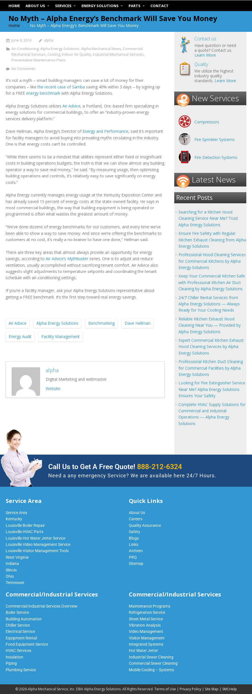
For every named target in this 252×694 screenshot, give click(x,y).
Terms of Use (165, 689)
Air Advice (71, 106)
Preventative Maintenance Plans (38, 60)
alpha (48, 40)
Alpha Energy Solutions (59, 48)
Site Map (212, 689)
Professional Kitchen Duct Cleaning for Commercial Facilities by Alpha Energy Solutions (210, 368)
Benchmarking (101, 323)
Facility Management (60, 336)
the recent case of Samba (61, 87)
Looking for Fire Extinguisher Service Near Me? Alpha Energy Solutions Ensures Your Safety (211, 389)
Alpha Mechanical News (101, 48)
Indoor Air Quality (76, 54)
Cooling (53, 54)
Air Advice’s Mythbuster (67, 258)
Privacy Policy (190, 689)
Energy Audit (20, 336)
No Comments (23, 68)
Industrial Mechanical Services (118, 54)
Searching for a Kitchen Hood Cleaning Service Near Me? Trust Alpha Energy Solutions (208, 218)
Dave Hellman (137, 323)
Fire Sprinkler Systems (214, 139)
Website (53, 388)
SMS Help (229, 689)
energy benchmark (43, 93)
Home (14, 25)
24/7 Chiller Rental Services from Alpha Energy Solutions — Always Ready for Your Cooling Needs (209, 304)
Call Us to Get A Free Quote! (115, 467)
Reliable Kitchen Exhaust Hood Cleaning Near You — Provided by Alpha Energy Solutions (209, 325)
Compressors (206, 122)
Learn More (205, 55)
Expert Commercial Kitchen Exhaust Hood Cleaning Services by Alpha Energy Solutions (211, 346)
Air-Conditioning (25, 48)
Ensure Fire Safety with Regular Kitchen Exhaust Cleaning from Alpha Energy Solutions (212, 240)
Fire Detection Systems (215, 157)
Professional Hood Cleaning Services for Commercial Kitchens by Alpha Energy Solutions (212, 261)
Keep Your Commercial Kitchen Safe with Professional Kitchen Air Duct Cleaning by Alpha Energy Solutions (211, 282)
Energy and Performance (105, 131)
